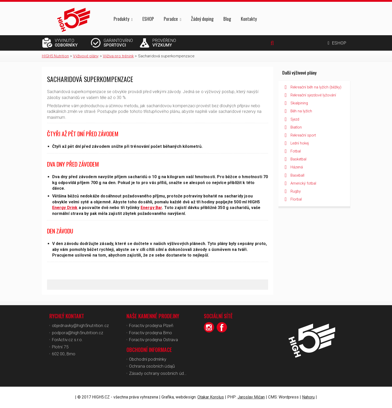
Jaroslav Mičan (251, 397)
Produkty (121, 19)
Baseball (297, 175)
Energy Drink (65, 207)
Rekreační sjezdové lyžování (313, 95)
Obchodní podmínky (148, 359)
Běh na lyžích (301, 111)
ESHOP (148, 18)
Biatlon (296, 127)
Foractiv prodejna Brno (150, 332)
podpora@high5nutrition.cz (77, 332)
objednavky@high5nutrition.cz (80, 325)
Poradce (171, 19)
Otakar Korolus (210, 397)
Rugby (295, 191)
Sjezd (294, 119)
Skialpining (299, 103)
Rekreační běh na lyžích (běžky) (315, 87)
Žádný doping (202, 18)
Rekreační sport (303, 135)
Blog (227, 18)
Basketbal (298, 159)
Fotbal (295, 151)
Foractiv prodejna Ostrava (153, 339)
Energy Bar (151, 207)
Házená (296, 167)
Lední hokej (299, 143)
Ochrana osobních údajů (152, 366)
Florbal (296, 199)
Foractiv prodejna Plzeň (151, 325)
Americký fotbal (303, 183)
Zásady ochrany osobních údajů (159, 373)
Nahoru (308, 397)
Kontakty (249, 18)
